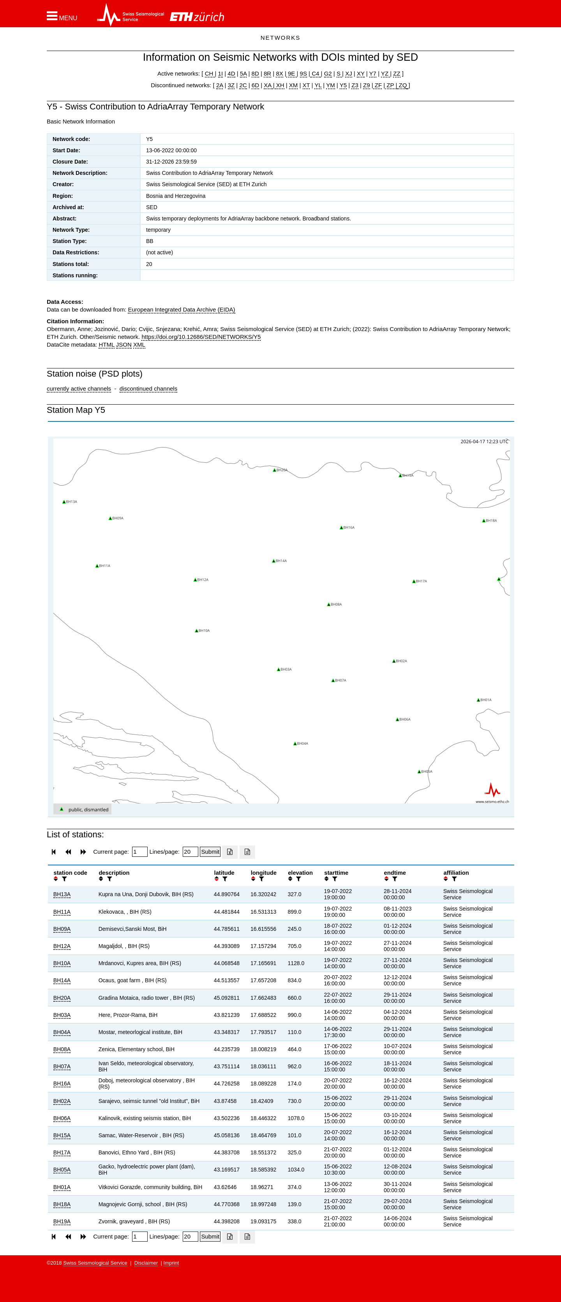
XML (139, 344)
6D (255, 85)
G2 (328, 73)
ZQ (402, 85)
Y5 (343, 85)
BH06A (62, 1118)
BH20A (62, 998)
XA (268, 85)
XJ (348, 73)
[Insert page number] (140, 852)
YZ (385, 73)
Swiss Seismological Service (95, 1263)
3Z (231, 85)
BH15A (62, 1135)
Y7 (372, 73)
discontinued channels (148, 388)
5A (243, 73)
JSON (124, 344)
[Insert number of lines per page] (190, 852)
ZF (377, 85)
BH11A (62, 912)
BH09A (62, 929)
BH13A (62, 894)
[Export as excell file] (230, 852)
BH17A (62, 1152)
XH (279, 85)
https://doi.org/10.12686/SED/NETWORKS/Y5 (201, 336)
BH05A (62, 1169)
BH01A (62, 1187)
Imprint (171, 1263)
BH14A (62, 980)
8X (279, 73)
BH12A (62, 946)
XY (361, 73)
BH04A (62, 1032)
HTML (106, 344)
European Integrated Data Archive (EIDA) (181, 309)
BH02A (62, 1101)
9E (291, 73)
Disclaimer (146, 1263)
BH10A (62, 963)
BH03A (62, 1015)
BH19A (62, 1221)
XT (306, 85)
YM (330, 85)
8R (267, 73)
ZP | (391, 85)
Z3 (354, 85)
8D (255, 73)
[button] (62, 16)
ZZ (396, 73)
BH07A (62, 1066)
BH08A (62, 1049)
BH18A (62, 1204)
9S (303, 73)
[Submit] (210, 852)
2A (219, 85)
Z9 (366, 85)
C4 (315, 73)
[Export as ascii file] (247, 852)
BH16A (62, 1083)
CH (210, 73)
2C (243, 85)
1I (220, 73)
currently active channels (79, 388)
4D (231, 73)
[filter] (63, 879)
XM (293, 85)
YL (317, 85)
